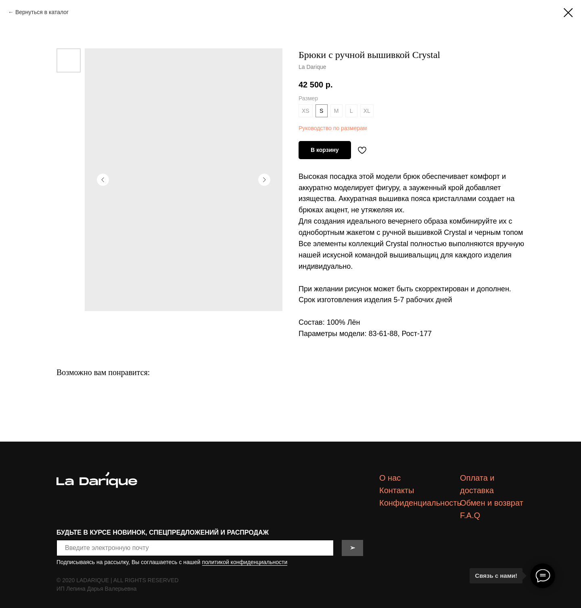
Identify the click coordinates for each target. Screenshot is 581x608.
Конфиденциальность (420, 502)
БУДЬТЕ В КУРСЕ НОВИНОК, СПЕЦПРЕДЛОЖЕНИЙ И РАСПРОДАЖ (162, 532)
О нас (390, 477)
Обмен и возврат (491, 502)
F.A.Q (470, 515)
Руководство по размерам (333, 128)
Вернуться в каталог (42, 12)
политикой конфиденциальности (245, 562)
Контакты (396, 490)
